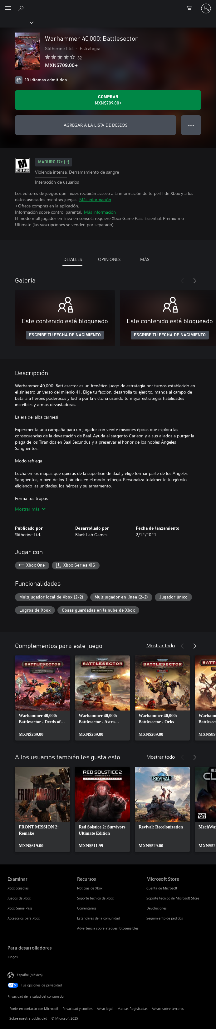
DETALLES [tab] (72, 259)
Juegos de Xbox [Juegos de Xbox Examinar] (19, 898)
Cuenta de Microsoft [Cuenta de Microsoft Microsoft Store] (161, 888)
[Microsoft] (108, 4)
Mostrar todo (160, 645)
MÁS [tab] (144, 259)
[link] (42, 698)
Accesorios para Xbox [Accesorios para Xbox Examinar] (23, 918)
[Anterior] (182, 280)
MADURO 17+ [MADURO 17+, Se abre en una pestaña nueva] (53, 162)
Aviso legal (105, 1008)
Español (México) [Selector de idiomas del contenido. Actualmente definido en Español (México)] (29, 975)
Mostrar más (30, 509)
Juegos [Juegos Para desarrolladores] (12, 957)
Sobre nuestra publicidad (28, 1018)
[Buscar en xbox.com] (22, 8)
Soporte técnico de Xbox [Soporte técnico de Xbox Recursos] (95, 898)
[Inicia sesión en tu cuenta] (206, 8)
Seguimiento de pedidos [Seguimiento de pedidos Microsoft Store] (164, 918)
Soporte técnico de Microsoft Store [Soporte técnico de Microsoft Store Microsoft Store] (172, 898)
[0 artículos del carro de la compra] (191, 8)
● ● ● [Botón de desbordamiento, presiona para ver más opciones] (191, 125)
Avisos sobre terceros (168, 1008)
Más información (95, 199)
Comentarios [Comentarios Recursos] (86, 908)
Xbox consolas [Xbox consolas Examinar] (18, 888)
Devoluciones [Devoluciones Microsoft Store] (156, 908)
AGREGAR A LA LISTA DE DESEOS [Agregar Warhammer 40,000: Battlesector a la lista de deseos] (95, 125)
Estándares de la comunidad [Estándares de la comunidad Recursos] (98, 918)
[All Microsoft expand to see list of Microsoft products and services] (7, 8)
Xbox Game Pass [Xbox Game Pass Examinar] (19, 908)
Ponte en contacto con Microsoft (33, 1008)
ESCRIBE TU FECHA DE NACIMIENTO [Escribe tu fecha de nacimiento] (65, 335)
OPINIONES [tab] (109, 259)
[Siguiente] (195, 280)
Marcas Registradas (132, 1008)
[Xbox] (16, 22)
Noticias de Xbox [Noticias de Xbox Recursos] (89, 888)
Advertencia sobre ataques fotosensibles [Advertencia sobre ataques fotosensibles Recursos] (108, 928)
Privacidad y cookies (77, 1008)
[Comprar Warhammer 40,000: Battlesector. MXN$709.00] (108, 100)
